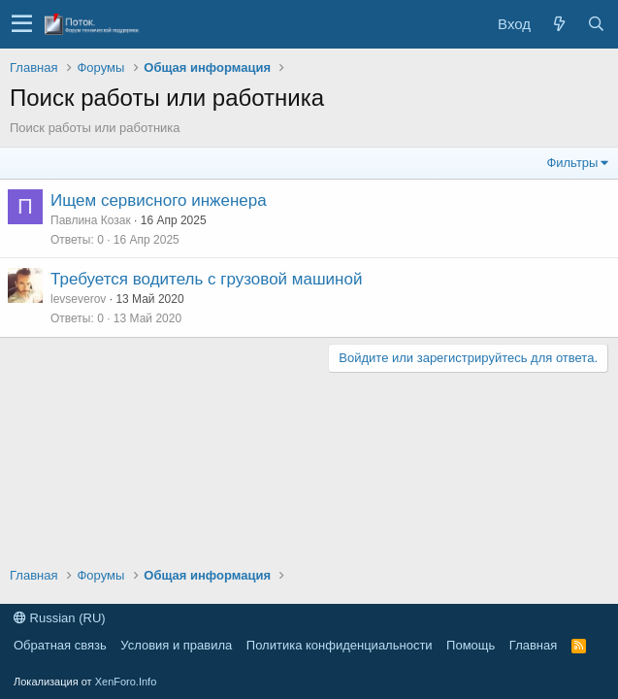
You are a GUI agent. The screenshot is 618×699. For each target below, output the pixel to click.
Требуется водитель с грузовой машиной (206, 279)
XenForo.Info (126, 681)
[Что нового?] (558, 24)
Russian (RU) (60, 618)
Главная (533, 645)
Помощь (470, 645)
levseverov (78, 299)
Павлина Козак (90, 220)
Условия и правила (176, 645)
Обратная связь (60, 645)
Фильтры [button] (572, 162)
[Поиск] (595, 24)
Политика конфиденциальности (339, 645)
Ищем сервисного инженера (158, 200)
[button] (22, 24)
